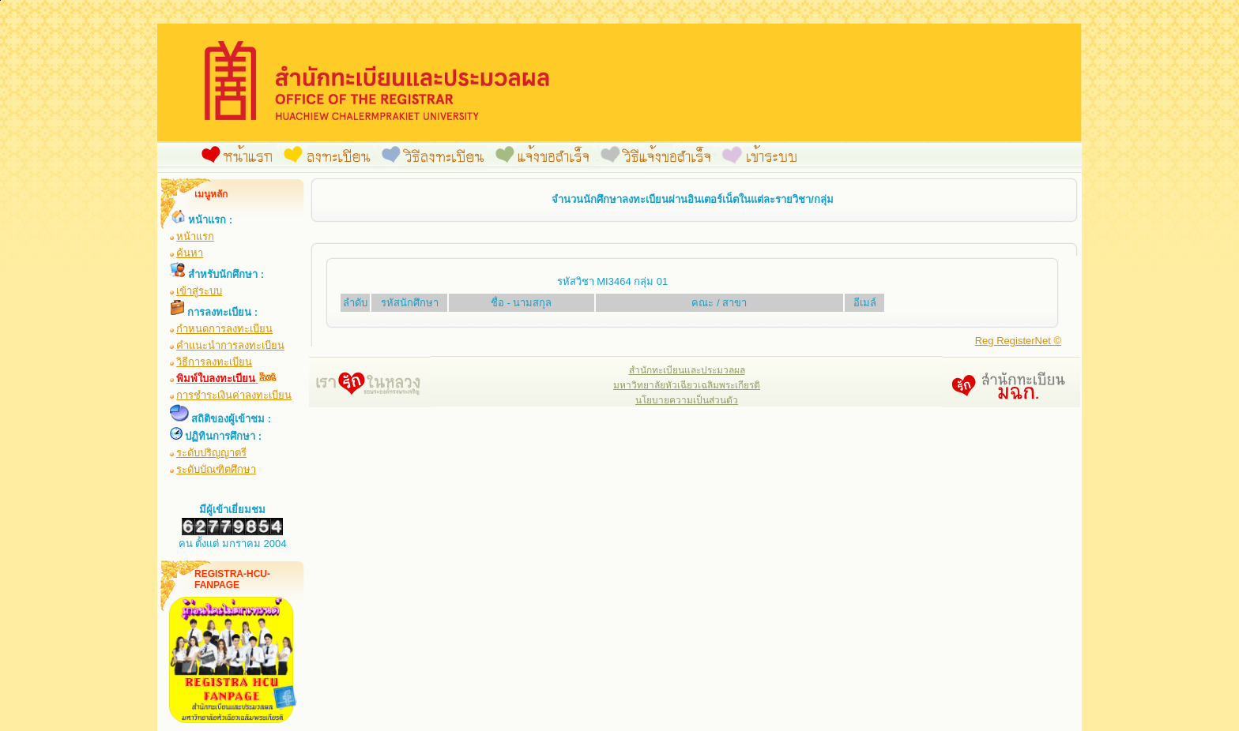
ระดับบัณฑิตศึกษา (216, 469)
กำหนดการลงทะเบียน (224, 329)
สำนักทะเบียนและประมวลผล (687, 370)
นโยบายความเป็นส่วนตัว (686, 400)
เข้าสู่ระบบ (199, 291)
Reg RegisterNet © (1018, 341)
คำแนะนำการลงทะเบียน (230, 345)
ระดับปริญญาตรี (211, 453)
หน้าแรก (195, 236)
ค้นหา (189, 253)
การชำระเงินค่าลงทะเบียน (234, 395)
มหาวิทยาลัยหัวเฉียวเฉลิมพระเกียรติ (686, 385)
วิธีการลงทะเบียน (214, 362)
